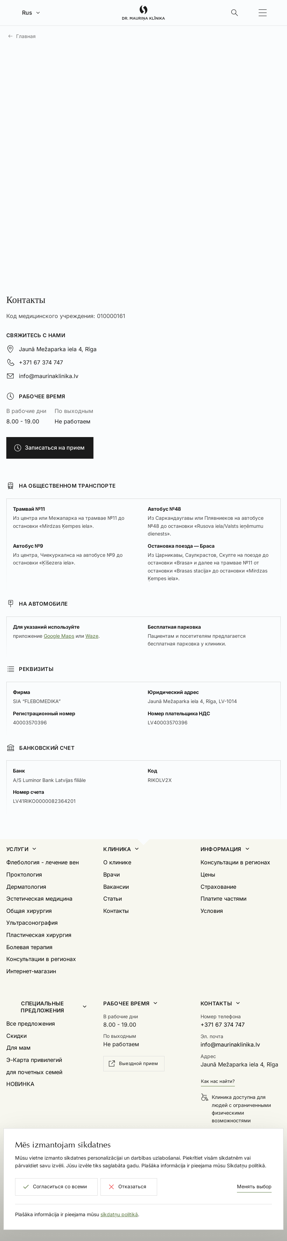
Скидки (16, 1035)
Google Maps (59, 636)
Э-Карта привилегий (34, 1059)
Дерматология (26, 886)
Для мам (18, 1047)
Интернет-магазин (31, 971)
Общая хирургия (29, 910)
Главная (26, 36)
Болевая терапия (29, 947)
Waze (91, 636)
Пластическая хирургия (38, 934)
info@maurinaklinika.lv (48, 375)
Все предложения (30, 1023)
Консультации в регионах (41, 958)
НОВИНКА (20, 1083)
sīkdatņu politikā (119, 1214)
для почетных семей (34, 1072)
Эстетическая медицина (39, 898)
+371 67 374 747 (41, 362)
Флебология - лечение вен (42, 862)
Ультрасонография (32, 922)
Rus (27, 12)
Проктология (24, 874)
